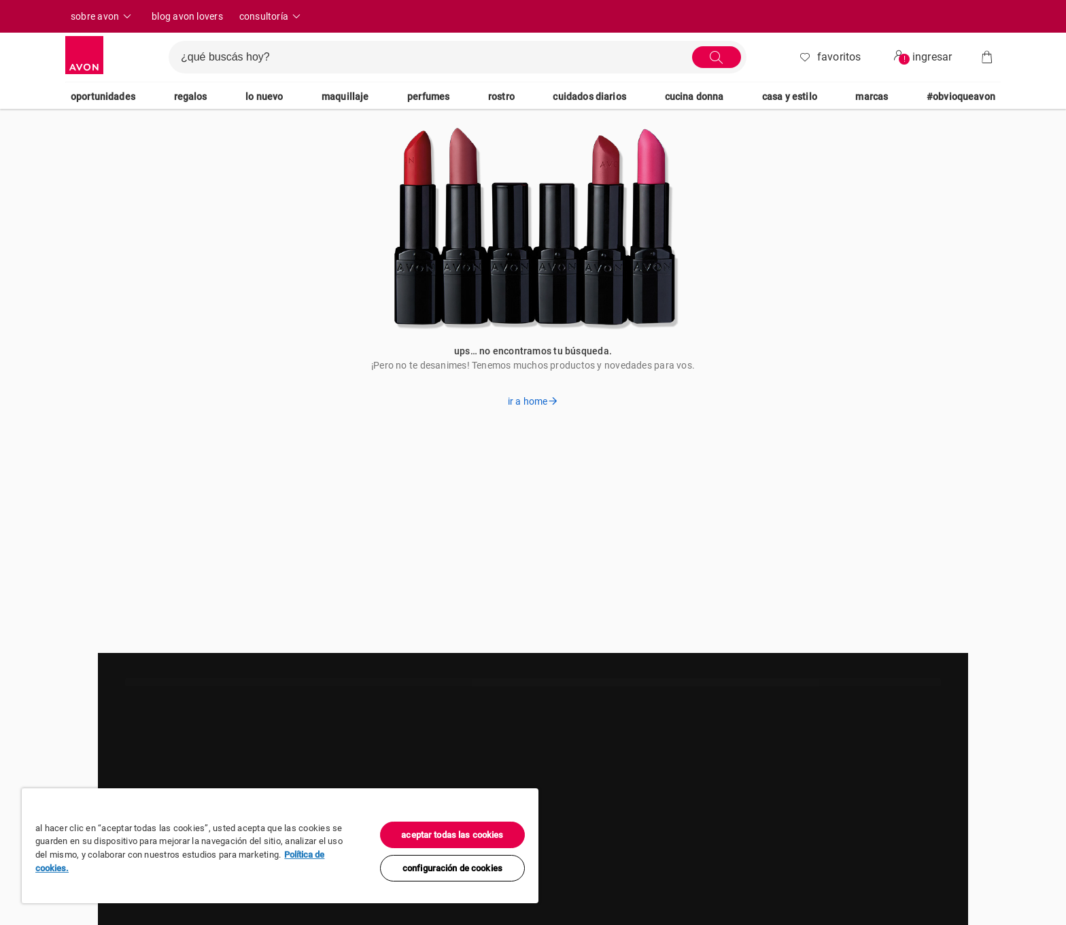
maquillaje (345, 96)
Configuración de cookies (452, 868)
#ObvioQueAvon (961, 96)
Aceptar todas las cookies (452, 835)
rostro (501, 96)
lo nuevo (264, 96)
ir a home (533, 401)
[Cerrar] (525, 803)
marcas (871, 96)
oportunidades (103, 96)
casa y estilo (789, 96)
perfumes (428, 96)
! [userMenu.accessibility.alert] (905, 59)
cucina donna (694, 96)
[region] (280, 845)
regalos (190, 96)
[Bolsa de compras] (987, 57)
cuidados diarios (589, 96)
